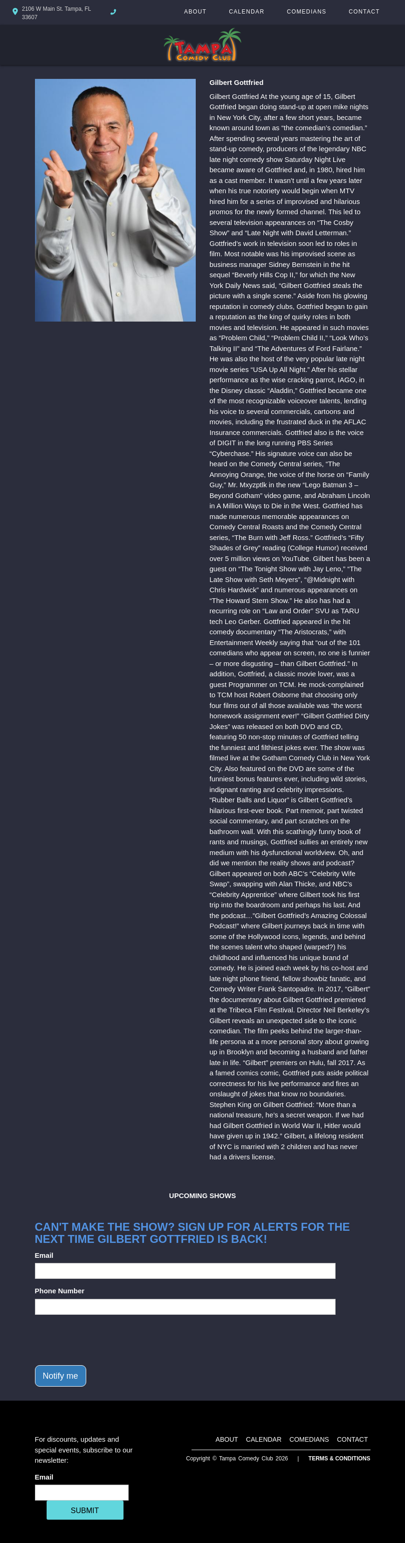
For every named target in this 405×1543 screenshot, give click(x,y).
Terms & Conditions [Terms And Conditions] (340, 1458)
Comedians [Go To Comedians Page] (306, 11)
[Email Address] (82, 1493)
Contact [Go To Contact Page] (364, 11)
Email (44, 1255)
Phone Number (60, 1291)
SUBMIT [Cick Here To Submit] (85, 1511)
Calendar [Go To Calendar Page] (246, 11)
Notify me (60, 1376)
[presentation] (106, 1340)
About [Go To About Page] (195, 11)
